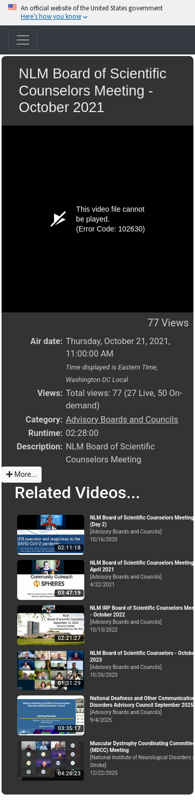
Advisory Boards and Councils (122, 420)
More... (21, 474)
